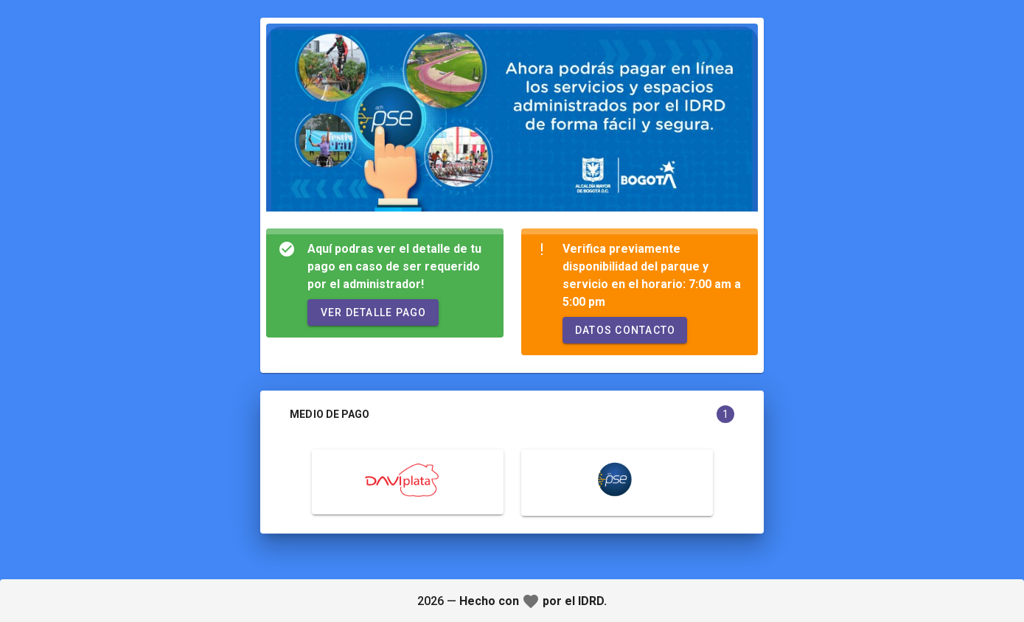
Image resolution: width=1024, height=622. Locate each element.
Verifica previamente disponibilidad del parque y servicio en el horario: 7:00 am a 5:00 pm (651, 275)
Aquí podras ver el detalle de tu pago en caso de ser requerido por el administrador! (394, 266)
